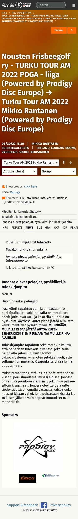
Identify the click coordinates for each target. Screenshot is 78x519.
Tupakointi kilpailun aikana (19, 217)
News (29, 227)
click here (30, 186)
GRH (48, 227)
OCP (56, 227)
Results (16, 227)
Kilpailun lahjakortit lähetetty (21, 211)
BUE (39, 227)
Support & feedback (22, 505)
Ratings (15, 192)
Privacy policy (60, 505)
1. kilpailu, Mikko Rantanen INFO (30, 268)
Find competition (21, 13)
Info (5, 227)
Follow (58, 30)
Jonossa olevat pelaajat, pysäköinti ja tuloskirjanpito (37, 222)
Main (4, 13)
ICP (65, 227)
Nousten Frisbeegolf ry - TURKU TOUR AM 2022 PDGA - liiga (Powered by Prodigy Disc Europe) (37, 74)
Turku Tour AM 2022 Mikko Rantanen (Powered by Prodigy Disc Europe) (37, 115)
